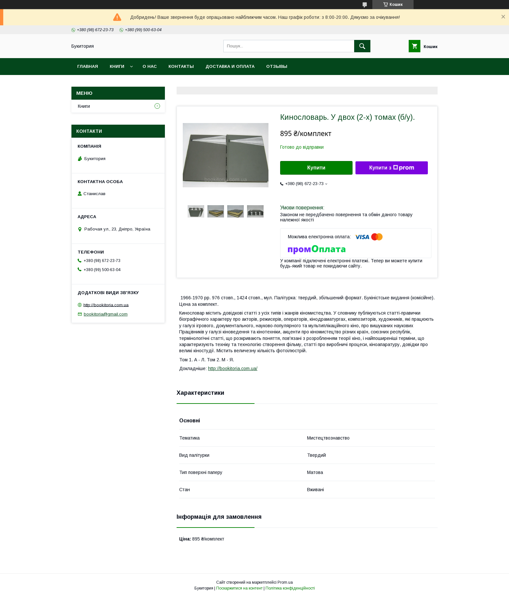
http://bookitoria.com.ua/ (232, 368)
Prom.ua (285, 582)
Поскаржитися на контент (239, 588)
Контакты (181, 66)
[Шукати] (362, 46)
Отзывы (276, 66)
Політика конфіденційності (290, 588)
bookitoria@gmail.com (106, 314)
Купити (316, 167)
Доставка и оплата (230, 66)
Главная (87, 66)
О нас (150, 66)
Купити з (391, 168)
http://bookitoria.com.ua (106, 304)
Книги (117, 66)
